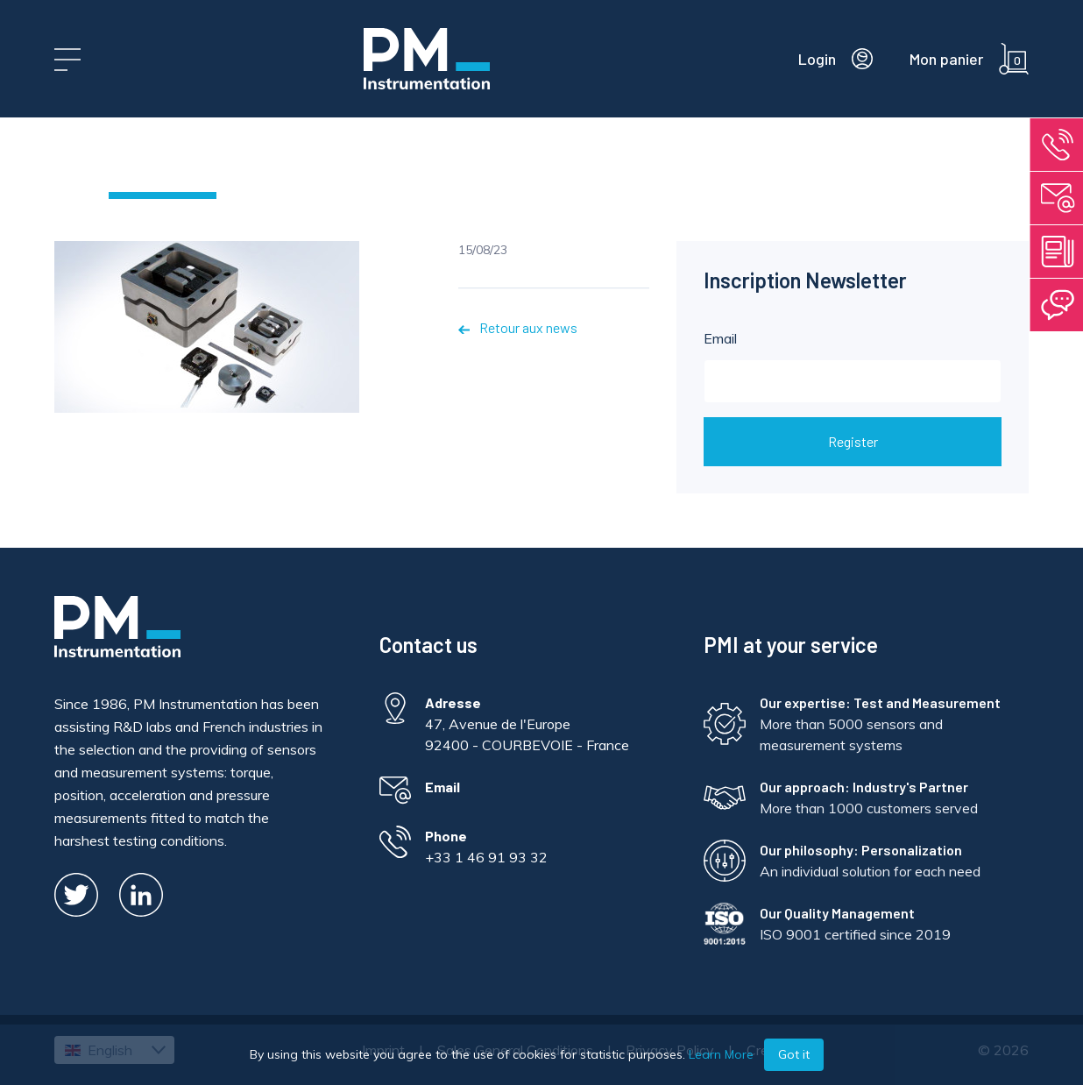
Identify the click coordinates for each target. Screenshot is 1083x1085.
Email (853, 366)
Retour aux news (517, 327)
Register (853, 441)
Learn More (721, 1054)
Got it (794, 1054)
